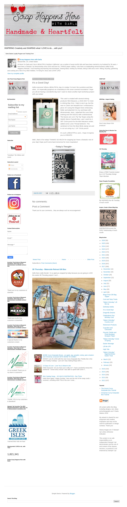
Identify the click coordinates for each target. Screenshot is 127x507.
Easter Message (108, 343)
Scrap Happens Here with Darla (31, 59)
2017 (103, 266)
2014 (103, 374)
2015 (103, 372)
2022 (103, 252)
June (105, 286)
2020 (103, 258)
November (107, 272)
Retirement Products (110, 325)
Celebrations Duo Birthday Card (109, 316)
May (105, 289)
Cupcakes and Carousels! (108, 328)
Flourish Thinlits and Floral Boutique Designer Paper (109, 334)
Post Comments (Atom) (49, 263)
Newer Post (36, 259)
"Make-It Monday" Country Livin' (109, 321)
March (105, 359)
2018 (103, 263)
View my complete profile (15, 73)
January (106, 365)
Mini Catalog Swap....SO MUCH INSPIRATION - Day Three (62, 376)
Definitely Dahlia (108, 307)
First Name (11, 120)
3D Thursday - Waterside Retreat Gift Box (49, 269)
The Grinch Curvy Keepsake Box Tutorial (108, 389)
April (105, 292)
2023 (103, 249)
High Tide (106, 349)
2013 (103, 377)
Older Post (90, 259)
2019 (103, 260)
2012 (103, 380)
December (107, 269)
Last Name (11, 126)
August (105, 280)
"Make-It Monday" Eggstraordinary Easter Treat (109, 354)
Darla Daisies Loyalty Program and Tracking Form (20, 53)
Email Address (17, 114)
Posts (11, 165)
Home (64, 259)
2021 (103, 255)
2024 (103, 246)
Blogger (72, 493)
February (106, 362)
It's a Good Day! (108, 310)
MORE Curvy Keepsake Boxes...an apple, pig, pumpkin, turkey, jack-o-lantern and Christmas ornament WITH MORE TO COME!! (68, 356)
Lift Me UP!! (107, 346)
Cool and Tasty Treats (110, 299)
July (104, 283)
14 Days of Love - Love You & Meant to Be (57, 366)
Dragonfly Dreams (109, 312)
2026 (103, 240)
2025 (103, 243)
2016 (103, 369)
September (107, 277)
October (106, 275)
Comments (13, 169)
